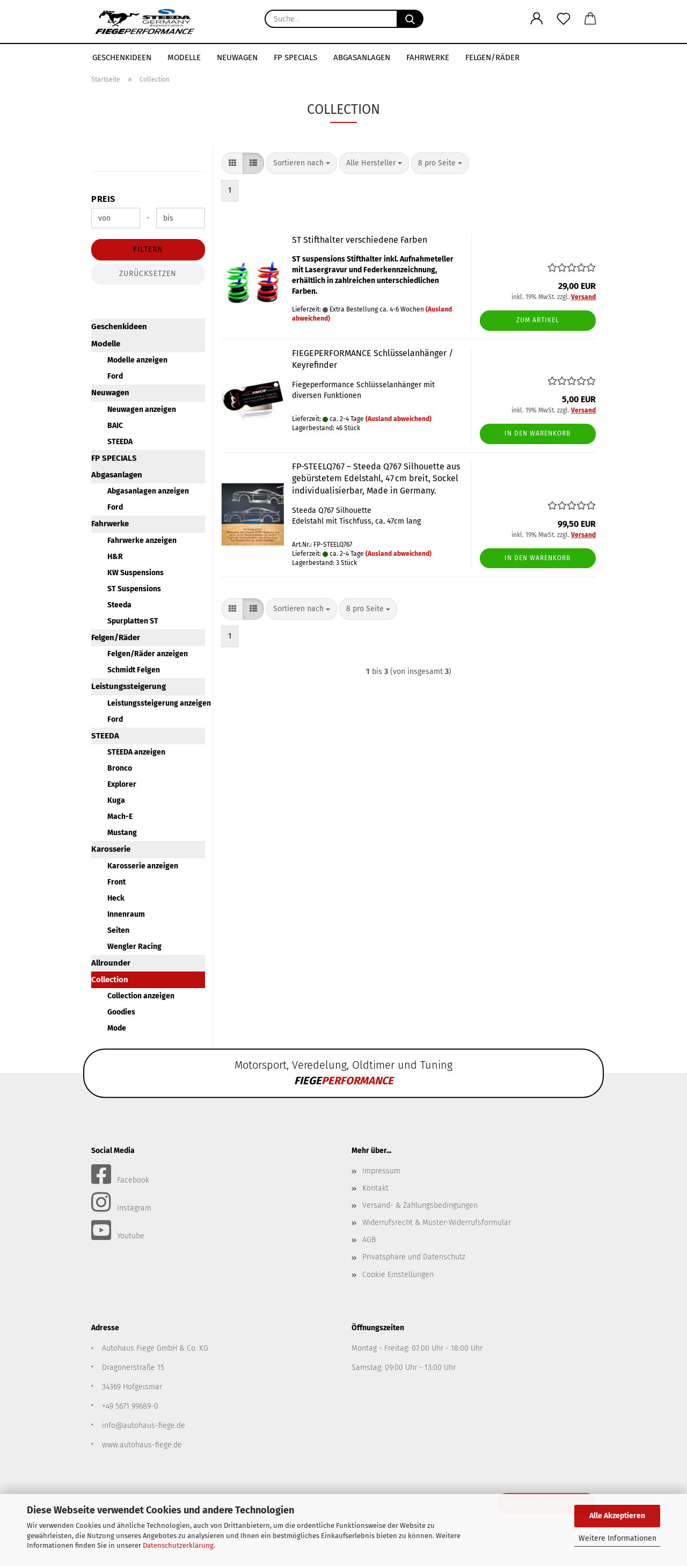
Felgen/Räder (492, 57)
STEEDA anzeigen (136, 752)
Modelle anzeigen (137, 360)
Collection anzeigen (140, 996)
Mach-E (120, 816)
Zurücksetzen (148, 273)
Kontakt (375, 1188)
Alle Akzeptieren (617, 1515)
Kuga (116, 800)
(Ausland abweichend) (399, 419)
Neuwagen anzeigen (141, 409)
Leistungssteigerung (128, 686)
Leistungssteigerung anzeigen (156, 703)
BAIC (115, 425)
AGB (369, 1239)
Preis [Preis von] (103, 199)
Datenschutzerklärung (178, 1545)
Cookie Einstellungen (398, 1274)
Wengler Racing (134, 946)
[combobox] (301, 163)
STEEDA (120, 441)
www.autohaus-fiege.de (142, 1444)
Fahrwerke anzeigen (142, 540)
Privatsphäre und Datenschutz (413, 1257)
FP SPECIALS (295, 57)
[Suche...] (410, 19)
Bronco (119, 768)
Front (116, 882)
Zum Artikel (537, 320)
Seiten (118, 930)
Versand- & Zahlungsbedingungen (420, 1205)
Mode (116, 1028)
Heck (116, 898)
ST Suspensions (134, 588)
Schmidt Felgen (133, 670)
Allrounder (110, 963)
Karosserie (110, 849)
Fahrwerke (427, 57)
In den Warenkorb (538, 433)
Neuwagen (237, 57)
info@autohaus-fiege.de (143, 1425)
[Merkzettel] (563, 19)
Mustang (122, 832)
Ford (115, 376)
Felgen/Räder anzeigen (147, 653)
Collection (109, 979)
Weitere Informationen (617, 1538)
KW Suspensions (135, 572)
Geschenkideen (121, 57)
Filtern (148, 249)
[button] (536, 19)
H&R (115, 556)
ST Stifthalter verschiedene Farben (359, 240)
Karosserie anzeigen (142, 866)
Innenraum (126, 914)
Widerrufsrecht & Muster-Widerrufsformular (436, 1222)
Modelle (184, 57)
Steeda (119, 605)
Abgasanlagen (361, 57)
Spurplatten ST (132, 621)
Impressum (381, 1171)
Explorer (121, 784)
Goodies (121, 1012)
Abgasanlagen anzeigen (148, 491)
